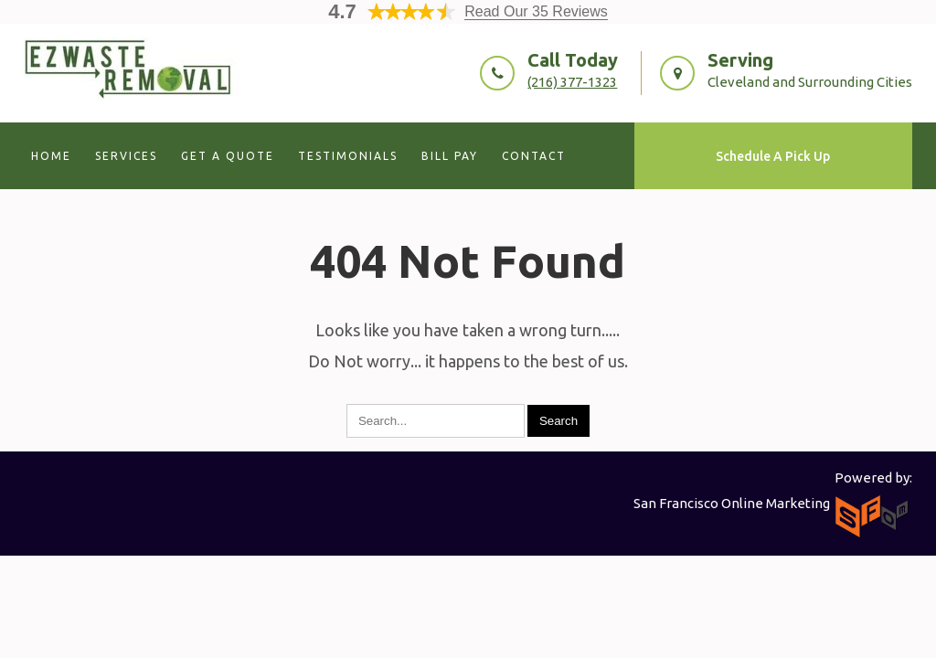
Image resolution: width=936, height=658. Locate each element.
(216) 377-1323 (572, 82)
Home (51, 156)
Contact (534, 156)
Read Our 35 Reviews (536, 11)
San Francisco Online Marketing (731, 503)
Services (126, 156)
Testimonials (348, 156)
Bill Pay (449, 156)
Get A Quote (227, 156)
